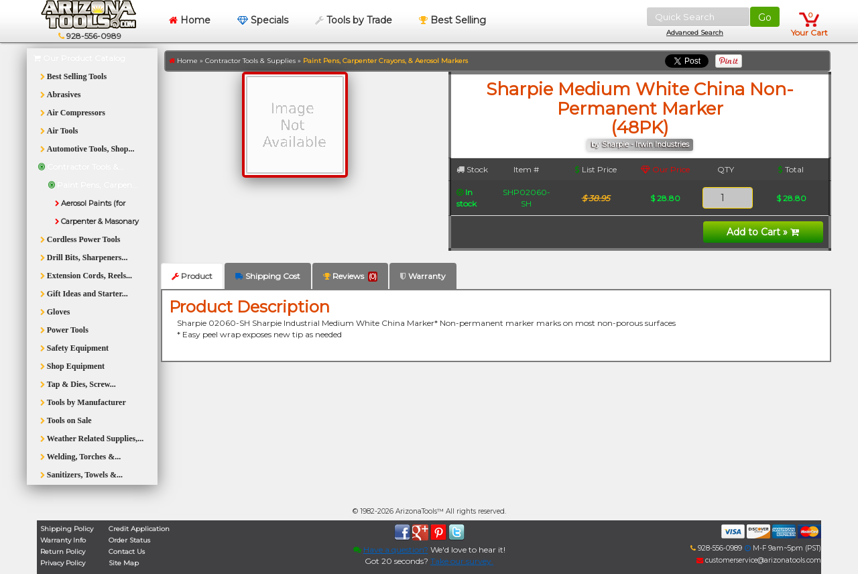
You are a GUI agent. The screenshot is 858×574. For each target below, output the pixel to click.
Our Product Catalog (79, 58)
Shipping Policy (66, 528)
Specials (262, 20)
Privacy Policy (62, 563)
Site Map (124, 563)
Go (765, 17)
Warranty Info (63, 540)
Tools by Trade (353, 20)
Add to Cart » (763, 232)
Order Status (129, 540)
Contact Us (127, 551)
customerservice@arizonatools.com (758, 560)
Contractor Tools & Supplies (250, 60)
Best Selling (452, 20)
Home (189, 20)
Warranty (423, 276)
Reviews (350, 276)
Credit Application (139, 528)
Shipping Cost (267, 276)
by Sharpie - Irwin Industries (640, 144)
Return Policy (62, 551)
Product (192, 276)
